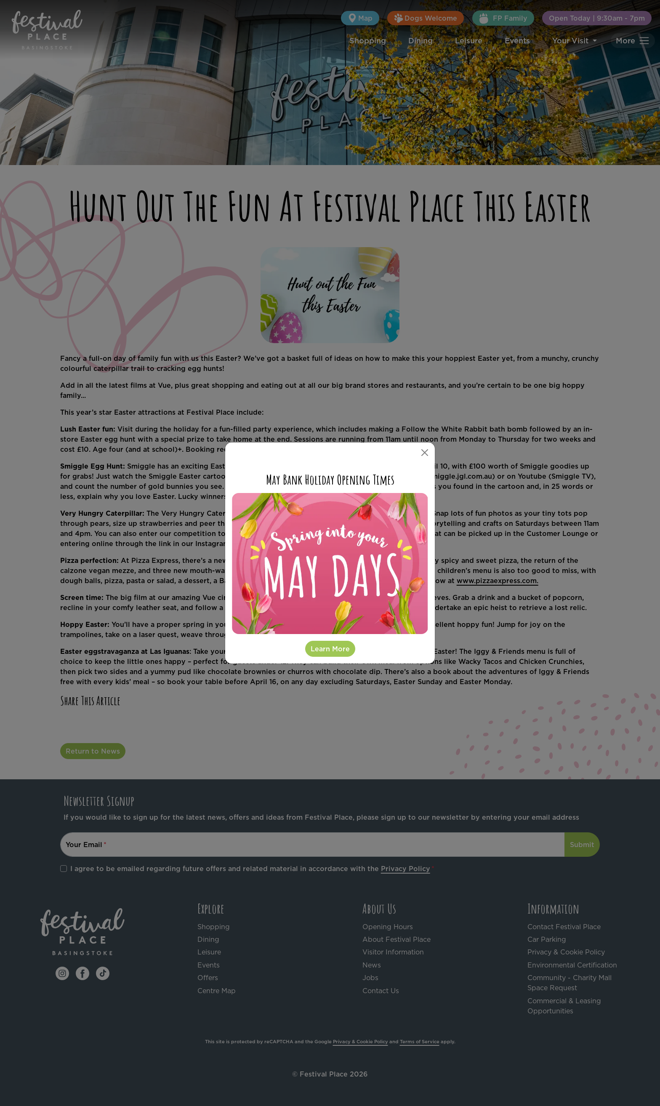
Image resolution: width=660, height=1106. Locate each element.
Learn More (330, 648)
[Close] (424, 452)
